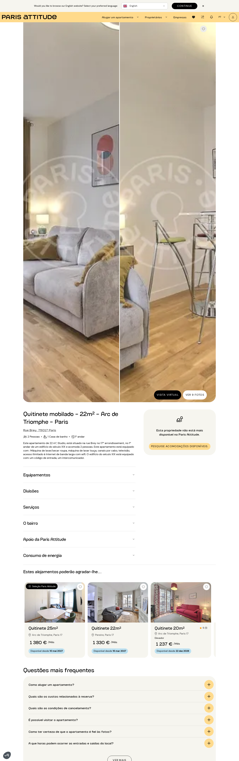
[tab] (120, 17)
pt (222, 17)
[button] (7, 755)
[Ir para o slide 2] (55, 616)
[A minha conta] (233, 17)
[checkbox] (203, 29)
